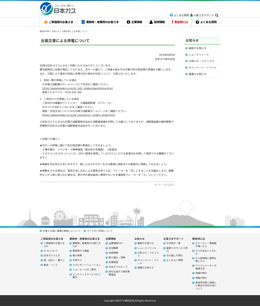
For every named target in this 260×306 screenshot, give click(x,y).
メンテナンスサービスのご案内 (87, 276)
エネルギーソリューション (87, 264)
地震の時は (201, 273)
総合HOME (44, 31)
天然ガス (77, 260)
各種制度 (113, 262)
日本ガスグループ (118, 266)
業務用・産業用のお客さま (100, 22)
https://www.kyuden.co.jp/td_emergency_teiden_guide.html (78, 115)
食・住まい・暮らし (54, 260)
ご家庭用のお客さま (58, 22)
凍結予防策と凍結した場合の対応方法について (205, 285)
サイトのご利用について (100, 230)
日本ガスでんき (52, 255)
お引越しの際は (174, 255)
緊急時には (180, 22)
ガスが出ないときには (205, 252)
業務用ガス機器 (81, 250)
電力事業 (77, 255)
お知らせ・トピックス (201, 61)
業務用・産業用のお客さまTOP (87, 245)
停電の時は (201, 277)
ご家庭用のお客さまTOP (54, 245)
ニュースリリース (199, 54)
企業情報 (134, 22)
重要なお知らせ (198, 74)
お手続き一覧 (173, 243)
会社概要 (113, 248)
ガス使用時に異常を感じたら (205, 260)
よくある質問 (206, 22)
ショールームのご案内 (84, 269)
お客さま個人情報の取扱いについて (61, 230)
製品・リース (51, 264)
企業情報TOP (116, 243)
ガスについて (51, 250)
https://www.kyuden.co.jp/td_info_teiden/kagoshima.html (77, 88)
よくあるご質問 (174, 260)
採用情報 (157, 22)
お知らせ (56, 31)
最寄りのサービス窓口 (177, 250)
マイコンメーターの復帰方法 (205, 267)
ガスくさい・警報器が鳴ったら (205, 245)
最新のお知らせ (198, 48)
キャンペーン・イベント (202, 67)
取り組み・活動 (117, 257)
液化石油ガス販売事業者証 (119, 273)
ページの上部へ (166, 184)
